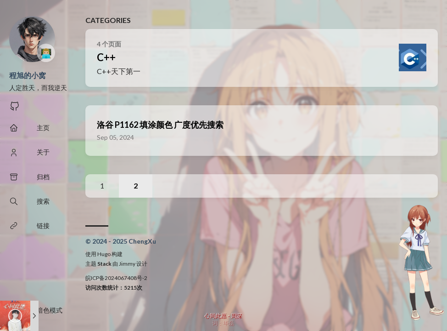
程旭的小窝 (27, 75)
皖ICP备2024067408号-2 (116, 277)
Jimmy (127, 263)
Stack (104, 263)
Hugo (104, 254)
